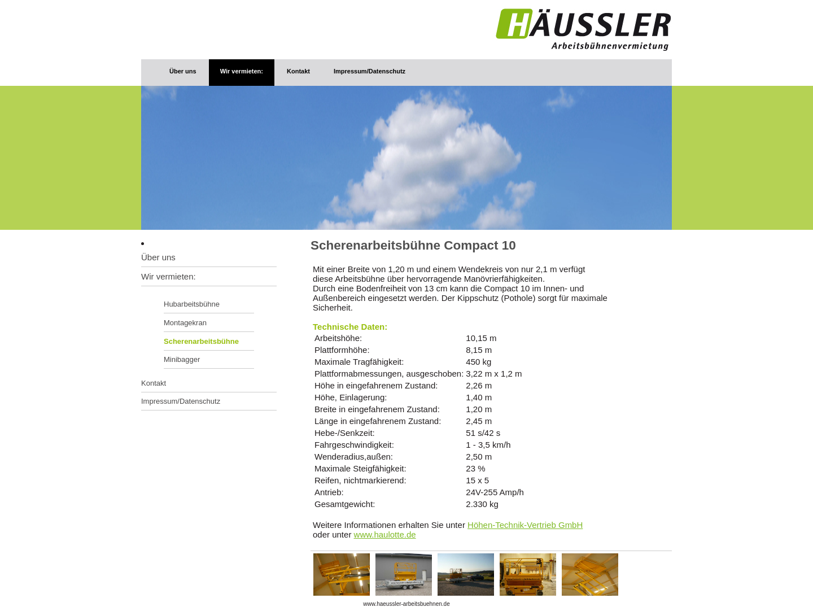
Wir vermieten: (241, 71)
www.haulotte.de (385, 534)
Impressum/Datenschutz (369, 71)
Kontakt (298, 71)
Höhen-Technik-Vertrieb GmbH (525, 525)
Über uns (182, 71)
